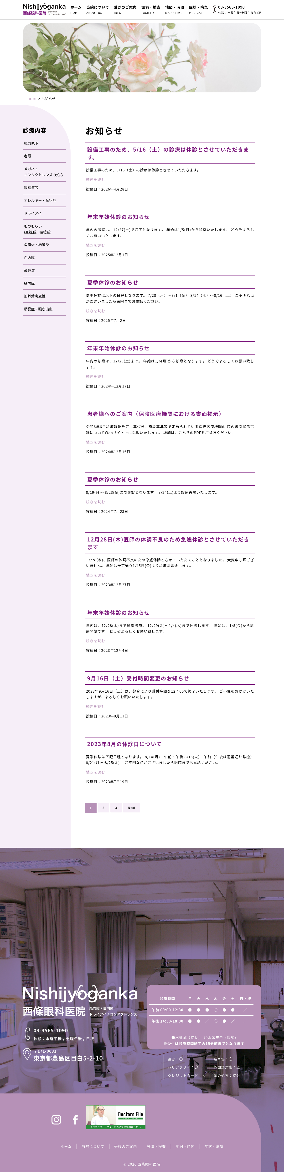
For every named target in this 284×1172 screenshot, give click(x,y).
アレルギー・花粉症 (40, 200)
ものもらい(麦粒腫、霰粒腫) (38, 228)
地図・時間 (174, 10)
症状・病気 (198, 10)
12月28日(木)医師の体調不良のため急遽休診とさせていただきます (169, 543)
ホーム (76, 10)
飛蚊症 (29, 270)
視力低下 (31, 143)
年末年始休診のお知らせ (122, 216)
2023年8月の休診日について (129, 743)
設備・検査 (150, 10)
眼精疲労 (31, 187)
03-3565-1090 (239, 10)
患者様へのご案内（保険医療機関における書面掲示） (164, 413)
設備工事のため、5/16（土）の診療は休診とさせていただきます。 (169, 153)
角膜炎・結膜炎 (36, 244)
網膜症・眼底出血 (38, 308)
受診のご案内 (125, 10)
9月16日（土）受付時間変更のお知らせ (144, 678)
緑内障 (29, 283)
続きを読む (95, 179)
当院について (97, 10)
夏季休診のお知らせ (116, 282)
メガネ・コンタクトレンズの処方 (43, 171)
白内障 (29, 257)
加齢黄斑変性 (35, 295)
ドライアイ (33, 213)
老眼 (27, 155)
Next (132, 807)
